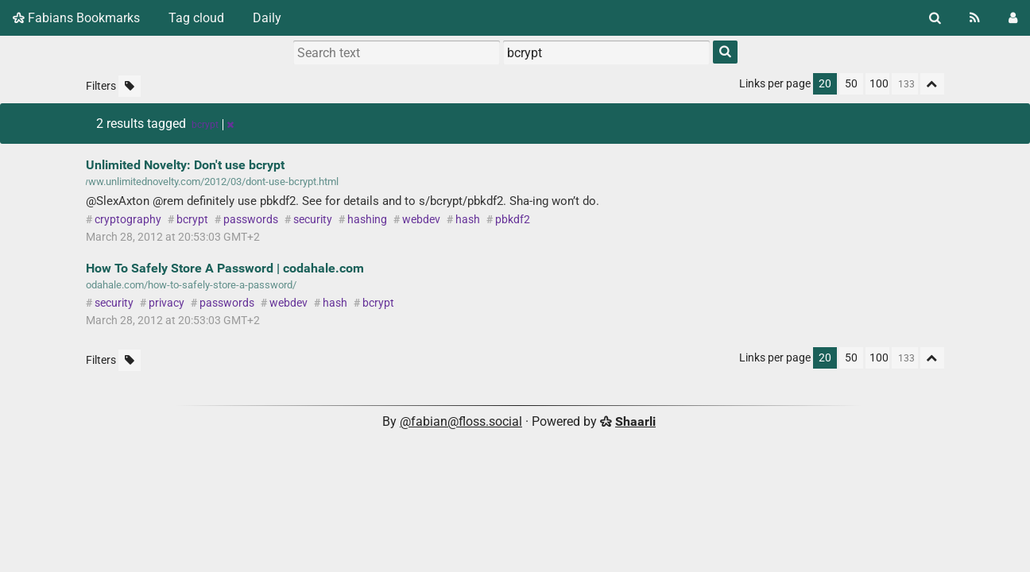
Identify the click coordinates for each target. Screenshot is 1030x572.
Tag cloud (196, 17)
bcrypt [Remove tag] (213, 124)
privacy (166, 303)
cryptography (128, 219)
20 (825, 84)
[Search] (935, 18)
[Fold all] (932, 84)
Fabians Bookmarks (76, 17)
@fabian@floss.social (461, 421)
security (312, 219)
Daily (267, 17)
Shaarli (635, 421)
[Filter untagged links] (129, 86)
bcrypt (192, 219)
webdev (421, 219)
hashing (367, 219)
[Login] (1013, 18)
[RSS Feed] (975, 18)
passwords (250, 219)
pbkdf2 (512, 219)
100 (879, 84)
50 (851, 84)
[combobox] (606, 52)
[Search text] (396, 52)
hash (467, 219)
